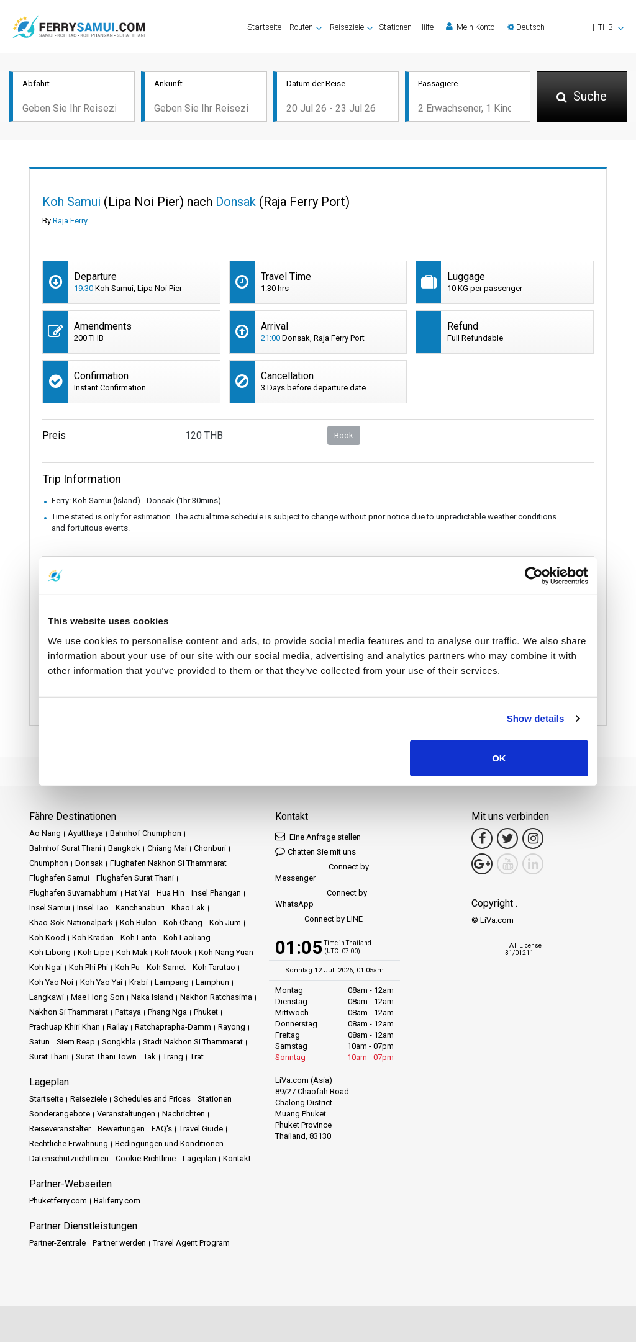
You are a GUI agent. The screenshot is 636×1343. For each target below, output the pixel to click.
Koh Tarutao (214, 968)
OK (499, 757)
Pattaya (128, 1013)
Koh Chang (182, 923)
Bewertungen (121, 1129)
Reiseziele (88, 1100)
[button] (565, 27)
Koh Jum (225, 923)
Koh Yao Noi (51, 983)
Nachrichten (183, 1115)
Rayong (231, 1028)
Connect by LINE (319, 920)
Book (343, 436)
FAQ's (162, 1129)
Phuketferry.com (58, 1201)
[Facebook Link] (482, 839)
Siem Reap (76, 1043)
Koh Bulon (138, 923)
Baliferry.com (117, 1201)
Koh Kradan (93, 938)
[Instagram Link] (532, 839)
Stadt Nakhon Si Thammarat (193, 1043)
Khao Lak (188, 909)
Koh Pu (127, 968)
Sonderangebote (59, 1115)
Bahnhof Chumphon (145, 834)
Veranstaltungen (126, 1115)
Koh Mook (173, 953)
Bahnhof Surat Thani (65, 849)
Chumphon (48, 864)
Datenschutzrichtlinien (69, 1159)
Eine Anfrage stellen (318, 837)
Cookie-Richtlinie (146, 1159)
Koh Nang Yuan (226, 953)
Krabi (138, 983)
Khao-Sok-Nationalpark (71, 923)
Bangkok (124, 849)
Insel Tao (93, 909)
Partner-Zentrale (57, 1244)
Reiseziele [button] (347, 27)
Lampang (172, 983)
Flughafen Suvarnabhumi (73, 894)
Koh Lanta (138, 938)
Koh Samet (166, 968)
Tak (149, 1057)
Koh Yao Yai (101, 983)
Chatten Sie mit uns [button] (315, 852)
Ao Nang (45, 834)
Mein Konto (470, 27)
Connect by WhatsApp (321, 899)
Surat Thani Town (106, 1057)
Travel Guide (201, 1129)
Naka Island (152, 998)
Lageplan (199, 1159)
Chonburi (210, 849)
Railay (117, 1028)
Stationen (395, 27)
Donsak (89, 864)
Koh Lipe (93, 953)
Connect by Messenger (322, 873)
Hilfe (426, 27)
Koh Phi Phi (88, 968)
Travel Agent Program (191, 1244)
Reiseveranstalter (60, 1129)
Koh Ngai (45, 968)
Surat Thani (49, 1057)
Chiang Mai (167, 849)
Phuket (206, 1013)
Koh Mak (132, 953)
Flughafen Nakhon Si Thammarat (168, 864)
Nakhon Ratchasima (216, 998)
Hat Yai (137, 894)
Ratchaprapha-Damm (173, 1028)
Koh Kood (47, 938)
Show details (536, 718)
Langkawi (46, 998)
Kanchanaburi (140, 909)
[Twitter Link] (507, 839)
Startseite (264, 27)
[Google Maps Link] (482, 865)
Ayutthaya (85, 834)
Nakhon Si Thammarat (68, 1013)
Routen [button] (301, 27)
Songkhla (119, 1043)
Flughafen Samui (59, 879)
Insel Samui (49, 909)
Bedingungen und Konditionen (169, 1144)
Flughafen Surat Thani (135, 879)
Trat (197, 1057)
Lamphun (212, 983)
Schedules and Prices (152, 1100)
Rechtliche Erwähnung (68, 1144)
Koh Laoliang (187, 938)
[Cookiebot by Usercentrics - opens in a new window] (533, 576)
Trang (173, 1057)
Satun (39, 1043)
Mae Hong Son (97, 998)
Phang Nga (167, 1013)
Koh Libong (50, 953)
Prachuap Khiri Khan (64, 1028)
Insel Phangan (216, 894)
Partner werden (119, 1244)
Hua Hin (170, 894)
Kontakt (237, 1159)
